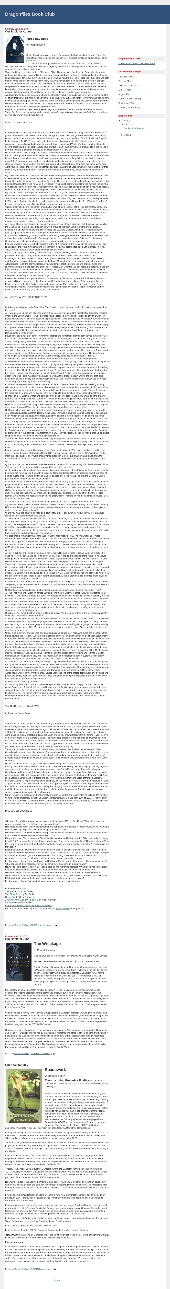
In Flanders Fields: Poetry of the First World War (28, 905)
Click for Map (124, 90)
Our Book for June (17, 938)
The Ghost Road (13, 894)
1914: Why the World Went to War (21, 900)
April (127, 135)
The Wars (10, 891)
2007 (124, 120)
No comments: (45, 925)
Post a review (62, 908)
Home (57, 1280)
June (127, 124)
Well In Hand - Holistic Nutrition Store (136, 63)
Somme (9, 902)
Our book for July (16, 1064)
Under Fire (10, 897)
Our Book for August (18, 31)
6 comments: (44, 1054)
